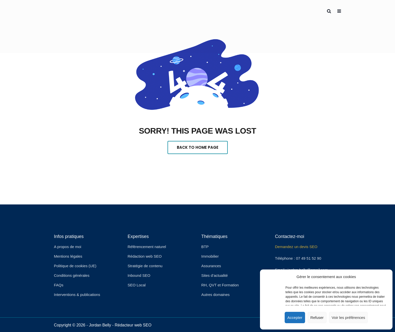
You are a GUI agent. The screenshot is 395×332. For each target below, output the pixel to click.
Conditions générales (71, 275)
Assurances (211, 266)
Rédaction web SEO (145, 256)
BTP (205, 247)
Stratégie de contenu (145, 266)
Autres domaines (215, 294)
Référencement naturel (147, 247)
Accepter (294, 317)
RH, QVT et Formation (220, 285)
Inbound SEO (139, 275)
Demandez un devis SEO (296, 247)
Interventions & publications (77, 294)
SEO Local (137, 285)
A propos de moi (67, 247)
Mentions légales (68, 256)
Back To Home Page (197, 147)
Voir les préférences (348, 317)
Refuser (317, 317)
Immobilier (210, 256)
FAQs (58, 285)
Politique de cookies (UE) (75, 266)
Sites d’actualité (214, 275)
